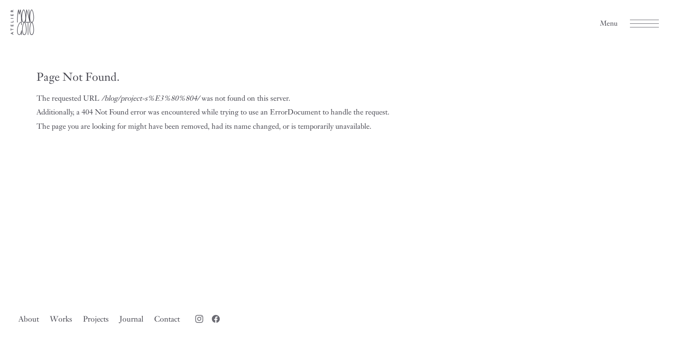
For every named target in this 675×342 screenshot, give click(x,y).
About (28, 319)
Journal (131, 319)
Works (61, 319)
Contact (167, 319)
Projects (96, 319)
